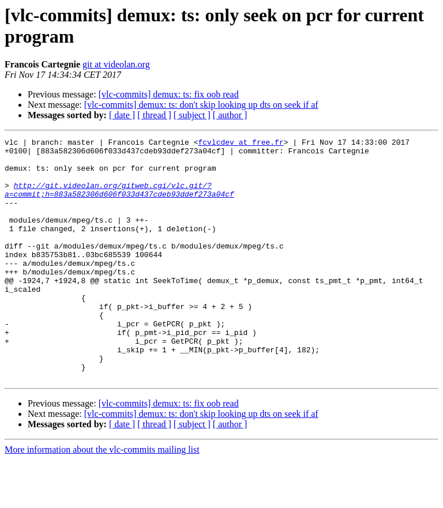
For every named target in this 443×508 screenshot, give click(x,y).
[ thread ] (154, 115)
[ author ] (230, 115)
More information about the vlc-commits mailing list (102, 498)
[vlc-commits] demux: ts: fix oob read (169, 94)
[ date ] (122, 115)
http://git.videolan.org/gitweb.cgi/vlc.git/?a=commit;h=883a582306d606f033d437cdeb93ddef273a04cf (119, 200)
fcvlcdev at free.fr (240, 143)
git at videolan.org (116, 64)
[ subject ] (192, 115)
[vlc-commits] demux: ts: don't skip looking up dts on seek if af (201, 105)
